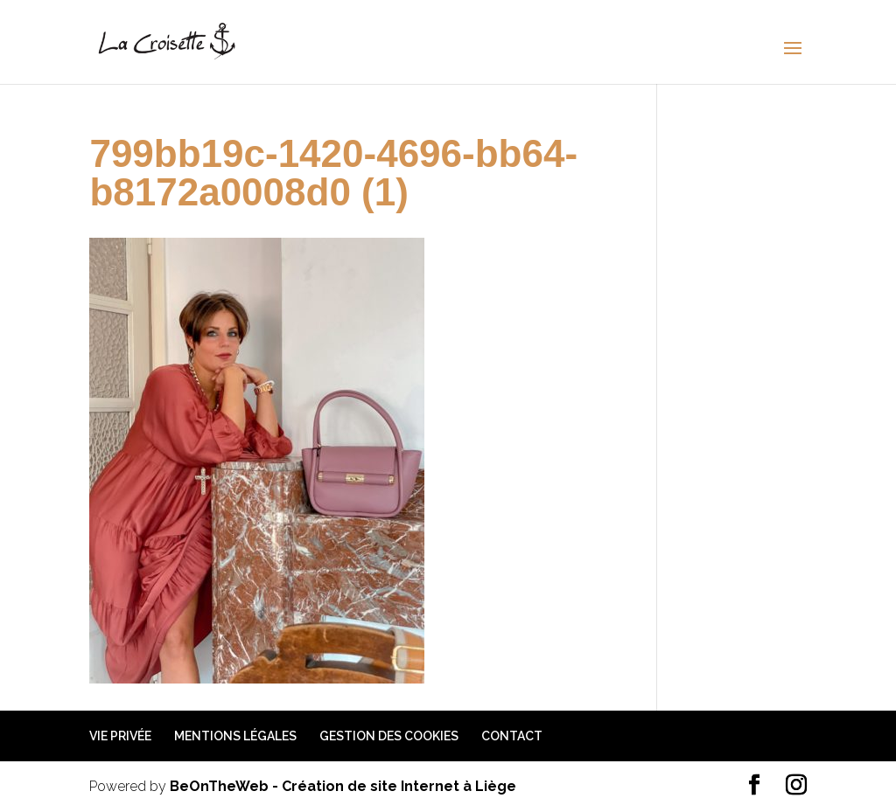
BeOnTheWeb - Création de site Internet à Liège (343, 786)
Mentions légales (235, 736)
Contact (511, 736)
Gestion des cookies (388, 736)
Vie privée (120, 736)
